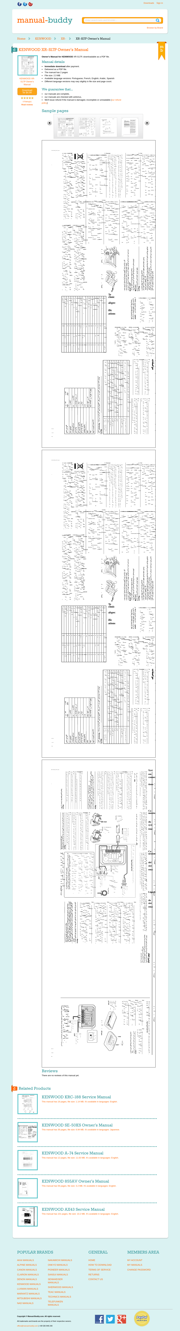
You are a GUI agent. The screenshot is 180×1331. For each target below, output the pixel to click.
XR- (63, 38)
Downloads (149, 3)
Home (21, 38)
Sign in (160, 3)
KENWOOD (43, 38)
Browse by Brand (155, 28)
